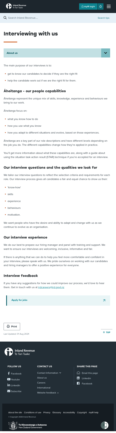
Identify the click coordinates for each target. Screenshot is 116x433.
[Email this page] (87, 373)
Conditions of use (32, 412)
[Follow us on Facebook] (14, 374)
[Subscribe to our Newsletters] (14, 391)
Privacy (46, 412)
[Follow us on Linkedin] (14, 385)
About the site (15, 412)
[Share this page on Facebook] (84, 384)
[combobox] (51, 17)
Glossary (56, 412)
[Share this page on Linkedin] (84, 378)
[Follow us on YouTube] (14, 380)
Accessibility (69, 412)
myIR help (93, 412)
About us (12, 53)
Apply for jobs (19, 300)
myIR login (88, 6)
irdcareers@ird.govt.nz (51, 287)
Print (12, 326)
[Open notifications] (100, 6)
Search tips (103, 17)
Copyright (82, 412)
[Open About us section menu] (105, 52)
